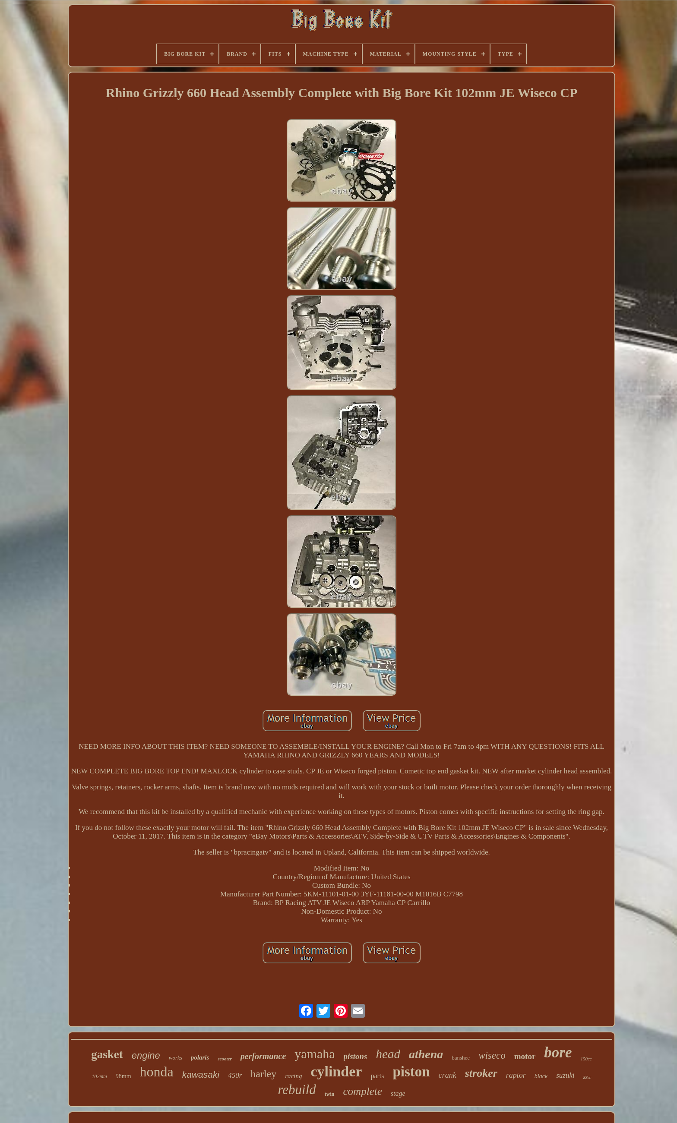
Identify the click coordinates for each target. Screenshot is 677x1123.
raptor (516, 1075)
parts (377, 1075)
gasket (107, 1054)
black (541, 1076)
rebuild (297, 1089)
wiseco (492, 1055)
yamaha (314, 1054)
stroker (481, 1073)
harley (263, 1073)
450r (235, 1075)
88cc (587, 1077)
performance (263, 1056)
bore (558, 1052)
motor (525, 1056)
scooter (224, 1058)
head (388, 1054)
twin (330, 1094)
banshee (461, 1057)
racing (293, 1076)
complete (362, 1091)
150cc (586, 1058)
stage (398, 1093)
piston (411, 1071)
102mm (99, 1076)
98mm (123, 1076)
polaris (200, 1057)
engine (146, 1055)
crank (447, 1075)
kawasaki (200, 1074)
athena (426, 1054)
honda (157, 1071)
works (175, 1057)
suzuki (565, 1075)
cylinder (336, 1071)
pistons (355, 1056)
